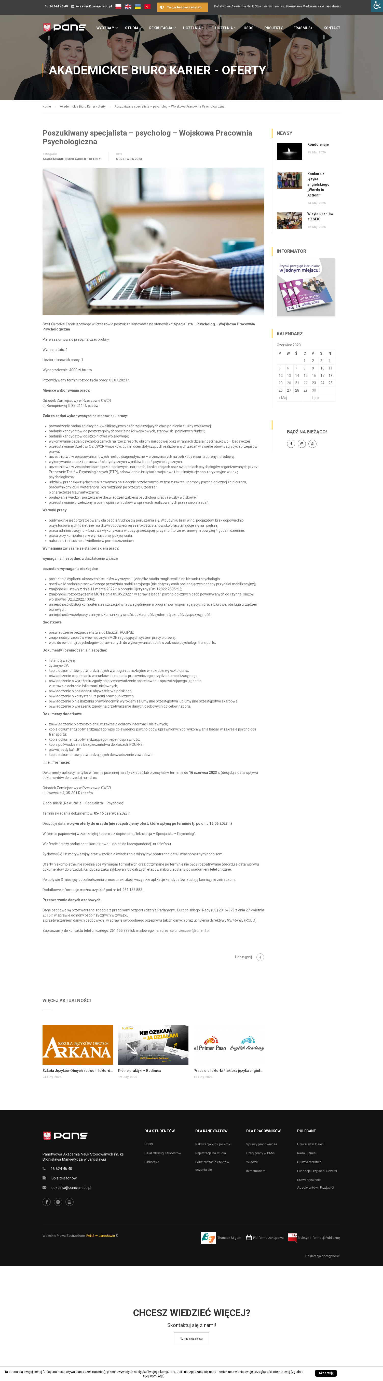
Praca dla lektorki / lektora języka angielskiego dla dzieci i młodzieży (229, 1071)
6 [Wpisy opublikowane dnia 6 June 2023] (288, 368)
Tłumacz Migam (229, 1238)
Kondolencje (318, 144)
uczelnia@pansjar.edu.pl (94, 6)
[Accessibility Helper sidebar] (377, 6)
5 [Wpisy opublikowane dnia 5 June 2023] (280, 368)
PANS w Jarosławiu (100, 1236)
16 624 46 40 (58, 6)
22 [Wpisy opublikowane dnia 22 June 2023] (306, 383)
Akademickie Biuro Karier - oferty (72, 159)
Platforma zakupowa (265, 1238)
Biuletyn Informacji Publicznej (314, 1238)
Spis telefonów (64, 1178)
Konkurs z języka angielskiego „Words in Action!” (318, 184)
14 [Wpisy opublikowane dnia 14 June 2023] (297, 376)
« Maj (283, 398)
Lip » (315, 398)
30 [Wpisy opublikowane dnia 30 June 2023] (314, 390)
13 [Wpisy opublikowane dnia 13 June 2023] (289, 376)
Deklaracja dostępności (322, 1256)
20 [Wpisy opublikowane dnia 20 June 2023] (289, 383)
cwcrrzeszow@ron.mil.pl (190, 930)
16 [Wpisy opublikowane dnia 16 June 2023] (314, 376)
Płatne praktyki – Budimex (139, 1071)
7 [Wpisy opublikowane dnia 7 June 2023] (296, 368)
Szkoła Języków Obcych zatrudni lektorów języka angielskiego (78, 1071)
